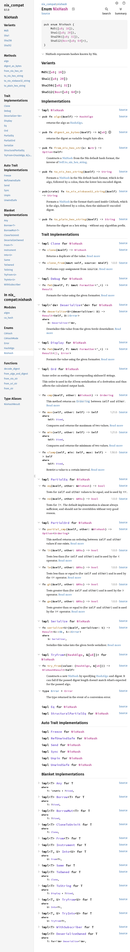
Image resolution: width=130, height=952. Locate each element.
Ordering (106, 395)
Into (65, 852)
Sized (59, 419)
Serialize (59, 621)
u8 (60, 28)
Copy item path (73, 9)
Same (60, 865)
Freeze (56, 732)
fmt (49, 285)
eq (49, 485)
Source (45, 13)
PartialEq (59, 479)
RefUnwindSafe (63, 738)
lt (49, 550)
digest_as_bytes (67, 132)
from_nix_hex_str (67, 148)
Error (73, 315)
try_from (54, 665)
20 (69, 32)
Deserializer (60, 322)
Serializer (58, 639)
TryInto (68, 913)
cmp (49, 395)
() (56, 353)
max (49, 412)
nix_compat (48, 4)
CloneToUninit (68, 824)
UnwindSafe (60, 765)
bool (101, 485)
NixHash (57, 110)
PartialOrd (60, 523)
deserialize (56, 311)
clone (51, 250)
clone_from (55, 262)
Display (57, 343)
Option (47, 152)
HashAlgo (86, 116)
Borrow (62, 797)
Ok (61, 631)
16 (67, 28)
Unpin (55, 758)
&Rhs (79, 498)
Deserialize (70, 305)
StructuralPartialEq (68, 713)
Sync (54, 752)
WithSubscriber (69, 927)
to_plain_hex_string (70, 219)
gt (49, 584)
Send (54, 745)
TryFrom (57, 655)
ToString (63, 886)
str (92, 148)
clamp (51, 452)
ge (49, 601)
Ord (53, 369)
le (49, 567)
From (60, 838)
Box (65, 40)
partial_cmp (56, 529)
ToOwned (62, 872)
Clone (55, 243)
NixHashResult (53, 670)
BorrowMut (64, 811)
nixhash (62, 4)
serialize (55, 627)
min (49, 432)
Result (47, 289)
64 (79, 40)
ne (49, 498)
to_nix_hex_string (68, 171)
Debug (55, 279)
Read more (93, 256)
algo (57, 116)
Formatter (87, 285)
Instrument (65, 845)
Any (59, 783)
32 (72, 36)
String (107, 171)
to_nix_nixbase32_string (85, 191)
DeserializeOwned (71, 934)
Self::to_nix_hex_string (73, 162)
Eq (53, 707)
